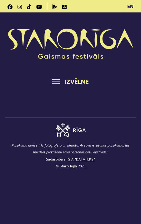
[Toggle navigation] (70, 81)
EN (130, 6)
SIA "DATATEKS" (81, 159)
